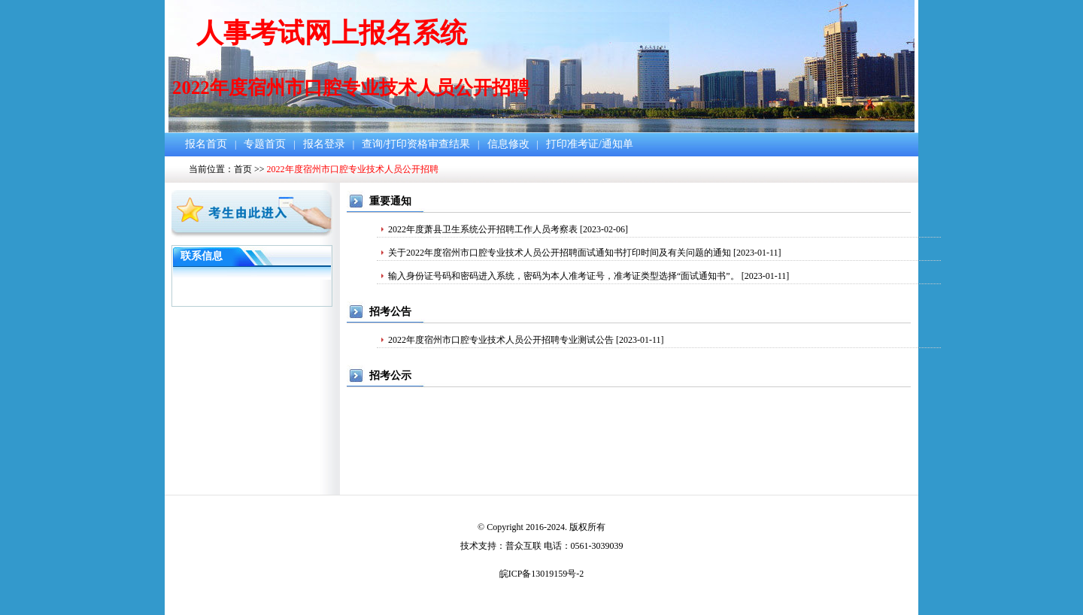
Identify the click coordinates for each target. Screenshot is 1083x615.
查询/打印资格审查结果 (416, 144)
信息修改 (508, 144)
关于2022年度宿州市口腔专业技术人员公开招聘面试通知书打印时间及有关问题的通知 (559, 252)
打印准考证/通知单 (589, 144)
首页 (243, 169)
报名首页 (206, 144)
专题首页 (265, 144)
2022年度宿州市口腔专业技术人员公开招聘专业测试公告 (501, 340)
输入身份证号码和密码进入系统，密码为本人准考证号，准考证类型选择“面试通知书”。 (563, 276)
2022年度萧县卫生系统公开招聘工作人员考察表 (483, 229)
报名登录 (324, 144)
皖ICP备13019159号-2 (541, 573)
